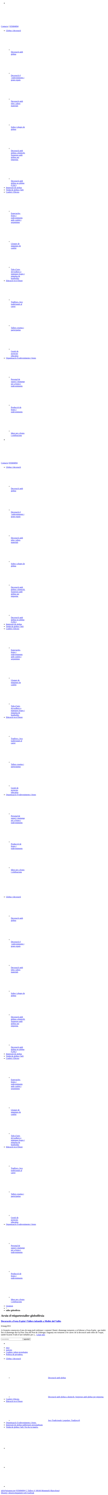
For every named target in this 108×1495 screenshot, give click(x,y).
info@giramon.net (8, 1491)
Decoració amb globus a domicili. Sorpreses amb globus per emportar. (57, 1397)
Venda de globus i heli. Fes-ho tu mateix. (22, 1427)
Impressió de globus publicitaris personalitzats (24, 1425)
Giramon (9, 1306)
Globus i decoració (13, 31)
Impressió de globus (14, 188)
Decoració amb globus (38, 1378)
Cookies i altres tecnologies (17, 1352)
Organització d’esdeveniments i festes (21, 358)
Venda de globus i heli (15, 190)
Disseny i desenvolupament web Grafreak (17, 1493)
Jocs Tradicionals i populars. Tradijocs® (45, 1420)
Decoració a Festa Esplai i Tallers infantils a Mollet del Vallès (31, 1321)
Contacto (4, 26)
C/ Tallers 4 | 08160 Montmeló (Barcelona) (42, 1491)
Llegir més (41, 1335)
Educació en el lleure (14, 281)
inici (7, 1348)
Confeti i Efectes (12, 192)
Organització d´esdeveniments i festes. (21, 1423)
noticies (9, 1350)
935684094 (14, 26)
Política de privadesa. (14, 1354)
